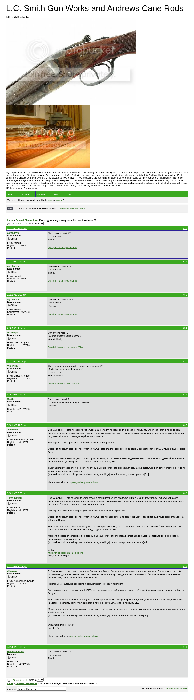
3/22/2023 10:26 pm (17, 566)
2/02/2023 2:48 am (16, 261)
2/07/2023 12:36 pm (17, 361)
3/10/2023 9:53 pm (16, 493)
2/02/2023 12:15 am (17, 228)
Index (10, 194)
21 (26, 223)
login (50, 200)
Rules (55, 194)
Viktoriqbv (12, 332)
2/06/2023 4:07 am (16, 328)
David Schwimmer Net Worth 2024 (65, 347)
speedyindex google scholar (84, 482)
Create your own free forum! (72, 208)
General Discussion (26, 220)
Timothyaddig (14, 497)
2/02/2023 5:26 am (16, 295)
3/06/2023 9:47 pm (16, 394)
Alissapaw (12, 429)
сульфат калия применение (62, 247)
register (59, 200)
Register (41, 194)
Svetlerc (11, 399)
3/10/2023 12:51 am (17, 425)
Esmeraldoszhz (15, 651)
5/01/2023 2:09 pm (16, 647)
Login (69, 194)
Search (25, 194)
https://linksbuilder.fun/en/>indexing (65, 553)
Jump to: (36, 689)
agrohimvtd (13, 233)
